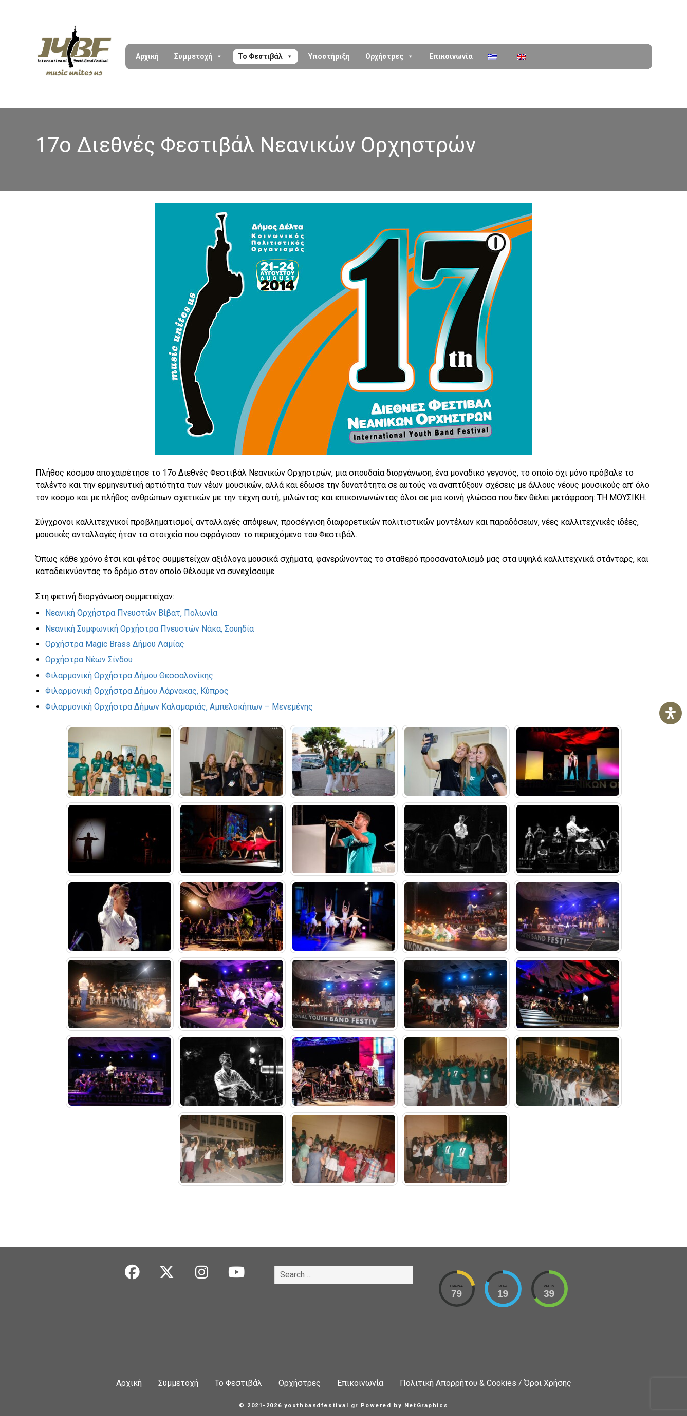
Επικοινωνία (451, 56)
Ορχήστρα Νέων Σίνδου (89, 659)
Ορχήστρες (389, 56)
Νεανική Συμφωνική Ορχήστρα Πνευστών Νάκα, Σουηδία (149, 629)
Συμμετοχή (198, 56)
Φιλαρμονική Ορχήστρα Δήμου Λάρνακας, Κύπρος (137, 691)
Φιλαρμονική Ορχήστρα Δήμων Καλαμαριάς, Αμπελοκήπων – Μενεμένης (179, 707)
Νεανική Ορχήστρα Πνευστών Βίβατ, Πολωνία (131, 613)
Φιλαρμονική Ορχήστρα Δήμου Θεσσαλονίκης (129, 675)
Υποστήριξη (329, 56)
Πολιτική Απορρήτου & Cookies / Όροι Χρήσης (485, 1383)
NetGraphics (426, 1405)
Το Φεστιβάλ (265, 56)
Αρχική (147, 56)
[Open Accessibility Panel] (670, 713)
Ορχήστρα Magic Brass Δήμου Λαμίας (114, 644)
